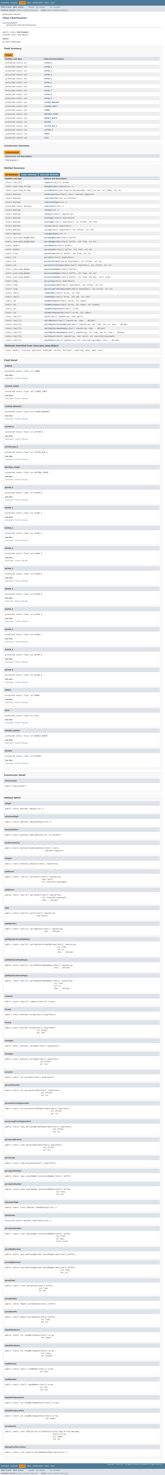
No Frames (40, 7)
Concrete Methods (49, 175)
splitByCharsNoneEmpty (55, 328)
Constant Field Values (16, 378)
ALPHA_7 (48, 90)
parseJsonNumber (52, 269)
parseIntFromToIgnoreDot (56, 265)
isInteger (49, 218)
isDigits (48, 214)
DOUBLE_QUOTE (50, 118)
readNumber (49, 293)
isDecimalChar (51, 198)
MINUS (47, 134)
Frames (31, 7)
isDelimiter (50, 206)
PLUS (46, 138)
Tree (29, 3)
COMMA (47, 110)
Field (19, 10)
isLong (47, 226)
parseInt (48, 257)
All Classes (55, 7)
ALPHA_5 (48, 82)
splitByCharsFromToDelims (57, 324)
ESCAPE (47, 122)
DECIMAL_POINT (51, 114)
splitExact (49, 336)
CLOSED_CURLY (50, 106)
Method (34, 10)
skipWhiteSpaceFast (54, 309)
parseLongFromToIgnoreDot (57, 289)
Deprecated (38, 3)
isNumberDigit (51, 234)
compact (48, 182)
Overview (5, 3)
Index (46, 3)
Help (53, 3)
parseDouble (50, 245)
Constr (26, 10)
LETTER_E (48, 130)
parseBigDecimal (52, 238)
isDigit (48, 210)
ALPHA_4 (48, 79)
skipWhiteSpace (52, 301)
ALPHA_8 (48, 94)
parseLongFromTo (52, 285)
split (47, 316)
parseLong (49, 281)
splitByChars (50, 320)
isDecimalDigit (52, 202)
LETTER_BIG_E (50, 126)
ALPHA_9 (48, 98)
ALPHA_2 (48, 71)
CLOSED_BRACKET (52, 102)
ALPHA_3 (48, 75)
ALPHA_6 (48, 86)
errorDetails (50, 190)
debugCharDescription (55, 186)
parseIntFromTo (52, 261)
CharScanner (11, 160)
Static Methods (28, 175)
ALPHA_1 (48, 67)
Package (14, 3)
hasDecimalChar (52, 194)
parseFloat (49, 253)
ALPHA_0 (48, 63)
